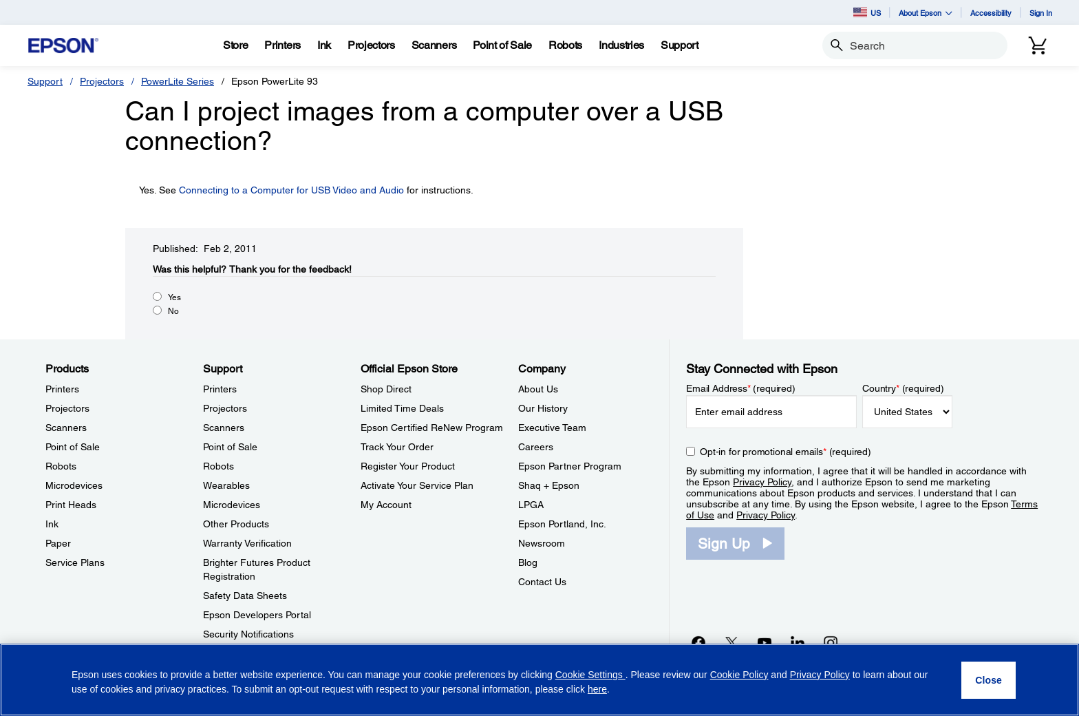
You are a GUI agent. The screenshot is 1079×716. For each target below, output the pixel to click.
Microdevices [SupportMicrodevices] (231, 504)
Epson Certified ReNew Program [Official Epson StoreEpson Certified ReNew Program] (432, 427)
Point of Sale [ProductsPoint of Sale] (72, 446)
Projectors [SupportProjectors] (225, 408)
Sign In (1040, 12)
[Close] (988, 680)
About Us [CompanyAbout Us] (538, 388)
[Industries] (621, 45)
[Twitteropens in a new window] (731, 642)
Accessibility (991, 12)
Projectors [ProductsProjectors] (67, 408)
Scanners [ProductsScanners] (66, 427)
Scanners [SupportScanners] (223, 427)
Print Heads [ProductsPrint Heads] (70, 504)
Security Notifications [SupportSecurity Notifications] (248, 634)
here (597, 689)
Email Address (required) (740, 388)
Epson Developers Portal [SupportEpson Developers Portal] (257, 614)
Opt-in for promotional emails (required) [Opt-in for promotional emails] (785, 451)
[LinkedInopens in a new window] (797, 642)
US (867, 12)
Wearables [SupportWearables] (226, 485)
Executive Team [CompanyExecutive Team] (552, 427)
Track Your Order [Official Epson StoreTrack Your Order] (397, 446)
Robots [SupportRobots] (218, 466)
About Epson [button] (925, 12)
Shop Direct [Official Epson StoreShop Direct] (386, 388)
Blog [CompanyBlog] (527, 562)
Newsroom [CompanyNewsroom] (541, 543)
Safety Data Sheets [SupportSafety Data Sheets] (245, 595)
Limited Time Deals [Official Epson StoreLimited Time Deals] (402, 408)
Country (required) (903, 388)
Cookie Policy (739, 674)
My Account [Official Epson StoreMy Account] (386, 504)
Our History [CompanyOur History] (543, 408)
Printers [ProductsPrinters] (62, 388)
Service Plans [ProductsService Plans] (75, 562)
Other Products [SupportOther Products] (236, 523)
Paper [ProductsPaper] (58, 543)
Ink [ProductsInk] (51, 523)
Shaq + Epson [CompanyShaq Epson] (548, 485)
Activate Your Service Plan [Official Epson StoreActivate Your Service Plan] (417, 485)
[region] (539, 680)
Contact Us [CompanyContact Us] (542, 581)
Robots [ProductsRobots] (60, 466)
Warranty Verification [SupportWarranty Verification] (247, 543)
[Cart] (1037, 45)
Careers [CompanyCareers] (535, 446)
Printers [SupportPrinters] (220, 388)
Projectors (102, 81)
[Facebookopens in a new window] (698, 642)
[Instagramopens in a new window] (830, 642)
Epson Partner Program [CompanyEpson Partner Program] (569, 466)
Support (45, 81)
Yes (174, 297)
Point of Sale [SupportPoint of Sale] (230, 446)
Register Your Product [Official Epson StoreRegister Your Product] (408, 466)
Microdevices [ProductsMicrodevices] (74, 485)
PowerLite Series (177, 81)
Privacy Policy (762, 481)
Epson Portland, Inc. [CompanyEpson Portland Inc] (562, 523)
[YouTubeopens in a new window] (764, 642)
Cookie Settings (590, 674)
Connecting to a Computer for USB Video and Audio (291, 190)
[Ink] (324, 45)
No (173, 311)
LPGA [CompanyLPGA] (531, 504)
